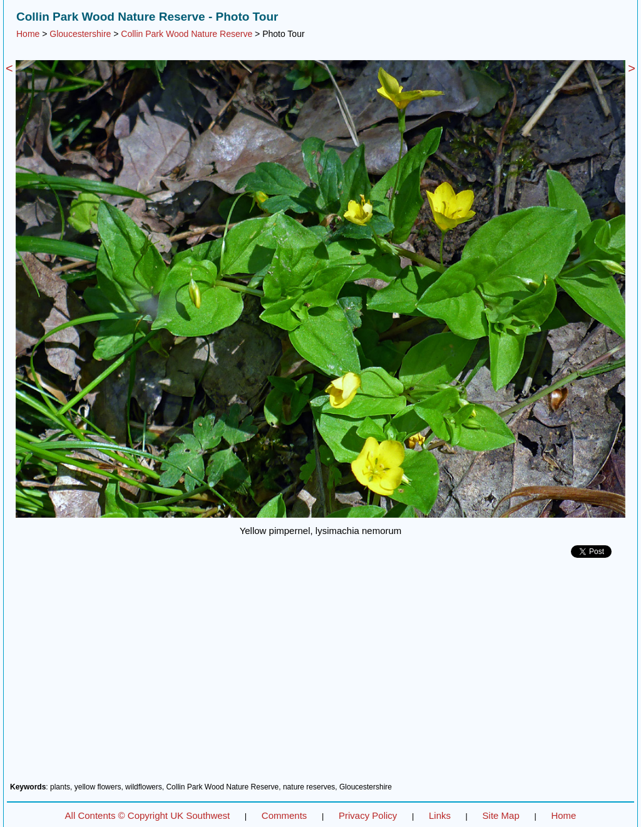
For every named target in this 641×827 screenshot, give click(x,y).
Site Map (501, 815)
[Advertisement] (320, 675)
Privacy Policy (368, 815)
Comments (284, 815)
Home (27, 34)
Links (440, 815)
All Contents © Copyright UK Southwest (147, 815)
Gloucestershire (80, 34)
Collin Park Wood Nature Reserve (186, 34)
